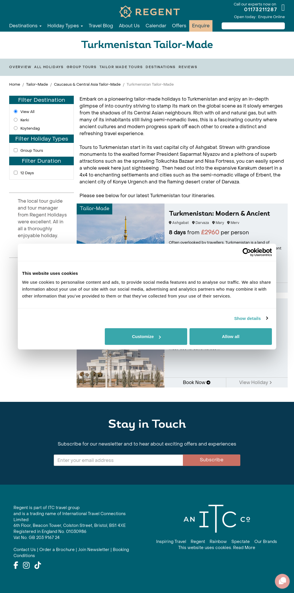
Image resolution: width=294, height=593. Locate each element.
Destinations (25, 26)
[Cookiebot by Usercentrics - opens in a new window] (247, 252)
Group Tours (82, 67)
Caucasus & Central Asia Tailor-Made (87, 84)
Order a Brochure (57, 549)
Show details (247, 318)
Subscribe (211, 460)
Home (14, 84)
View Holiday (255, 382)
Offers (179, 26)
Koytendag (30, 128)
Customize (146, 336)
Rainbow (218, 541)
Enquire (201, 26)
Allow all (230, 336)
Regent (198, 541)
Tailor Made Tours (121, 67)
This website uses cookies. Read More (216, 547)
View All (27, 112)
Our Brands (265, 541)
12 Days (27, 173)
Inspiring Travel (171, 541)
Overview (20, 67)
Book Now (196, 382)
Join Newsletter (93, 549)
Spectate (240, 541)
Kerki (24, 120)
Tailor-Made (37, 84)
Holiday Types (65, 26)
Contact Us (24, 549)
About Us (129, 26)
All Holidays (49, 67)
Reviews (188, 67)
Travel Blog (101, 26)
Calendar (156, 26)
